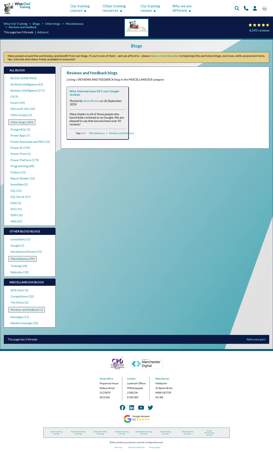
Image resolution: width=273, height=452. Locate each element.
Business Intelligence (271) (27, 90)
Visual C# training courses (209, 433)
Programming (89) (22, 166)
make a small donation (164, 55)
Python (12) (18, 172)
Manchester (162, 378)
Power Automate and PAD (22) (30, 141)
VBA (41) (16, 221)
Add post (43, 32)
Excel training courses (56, 433)
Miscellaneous (74, 23)
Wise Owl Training (15, 23)
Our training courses (80, 8)
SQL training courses (165, 433)
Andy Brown (91, 101)
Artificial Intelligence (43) (26, 84)
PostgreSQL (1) (20, 129)
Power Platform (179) (24, 160)
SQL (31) (16, 190)
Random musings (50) (24, 323)
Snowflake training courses (144, 433)
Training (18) (18, 266)
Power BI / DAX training (100, 433)
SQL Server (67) (20, 196)
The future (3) (19, 302)
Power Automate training (78, 433)
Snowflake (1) (19, 184)
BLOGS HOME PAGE (23, 78)
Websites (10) (19, 272)
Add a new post (256, 339)
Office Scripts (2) (21, 115)
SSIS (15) (16, 209)
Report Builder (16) (22, 178)
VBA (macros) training (187, 433)
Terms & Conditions (136, 447)
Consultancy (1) (20, 239)
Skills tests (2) (19, 290)
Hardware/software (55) (26, 251)
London (131, 378)
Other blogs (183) (22, 122)
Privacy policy (154, 447)
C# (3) (14, 96)
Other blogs (52, 23)
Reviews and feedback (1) (27, 309)
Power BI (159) (20, 147)
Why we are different (182, 8)
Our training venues (150, 8)
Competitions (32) (22, 296)
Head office (106, 378)
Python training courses (122, 433)
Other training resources (114, 8)
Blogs (36, 23)
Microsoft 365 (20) (22, 108)
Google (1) (17, 245)
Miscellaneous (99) (23, 258)
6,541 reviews (259, 30)
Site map (118, 447)
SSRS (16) (16, 215)
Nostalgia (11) (19, 317)
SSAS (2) (15, 203)
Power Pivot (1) (20, 153)
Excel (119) (17, 102)
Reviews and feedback (23, 27)
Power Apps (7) (20, 135)
